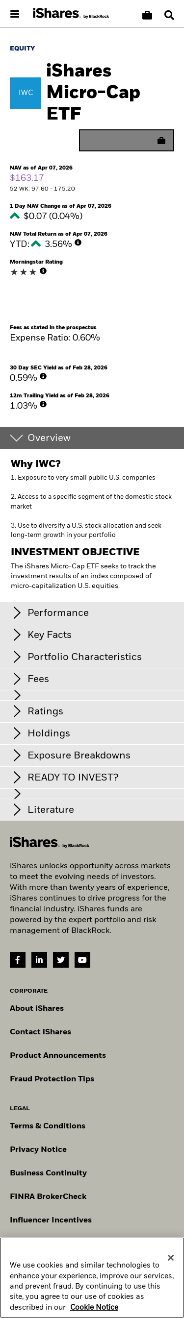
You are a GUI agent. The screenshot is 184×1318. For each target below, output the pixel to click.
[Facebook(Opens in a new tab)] (18, 960)
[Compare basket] (147, 15)
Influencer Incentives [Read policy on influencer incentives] (51, 1220)
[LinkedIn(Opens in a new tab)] (39, 960)
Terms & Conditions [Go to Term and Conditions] (47, 1126)
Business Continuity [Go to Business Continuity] (48, 1173)
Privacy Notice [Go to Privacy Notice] (38, 1150)
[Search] (169, 15)
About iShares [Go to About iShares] (37, 1009)
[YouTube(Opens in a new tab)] (82, 960)
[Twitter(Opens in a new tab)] (61, 960)
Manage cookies (41, 1244)
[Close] (171, 1285)
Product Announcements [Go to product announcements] (58, 1056)
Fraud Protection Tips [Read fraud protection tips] (52, 1079)
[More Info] (78, 242)
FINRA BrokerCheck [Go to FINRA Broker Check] (48, 1197)
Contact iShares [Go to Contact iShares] (40, 1032)
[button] (169, 15)
